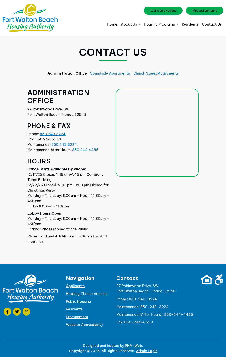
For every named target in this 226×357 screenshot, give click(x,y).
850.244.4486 (85, 150)
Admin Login (146, 351)
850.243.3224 (53, 134)
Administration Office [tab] (67, 73)
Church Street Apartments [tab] (156, 73)
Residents (190, 24)
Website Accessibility (84, 324)
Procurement (204, 10)
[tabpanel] (113, 169)
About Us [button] (129, 24)
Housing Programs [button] (160, 24)
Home (112, 24)
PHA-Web (133, 345)
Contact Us (212, 24)
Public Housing (78, 301)
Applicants (75, 286)
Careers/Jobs (163, 10)
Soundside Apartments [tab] (110, 73)
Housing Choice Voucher (87, 294)
